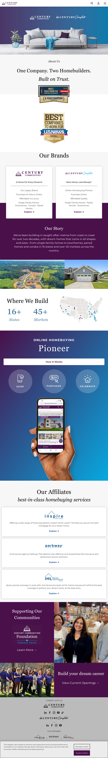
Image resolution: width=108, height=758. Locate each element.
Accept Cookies (82, 753)
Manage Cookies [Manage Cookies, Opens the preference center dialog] (81, 747)
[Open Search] (92, 3)
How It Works (54, 361)
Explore (29, 212)
